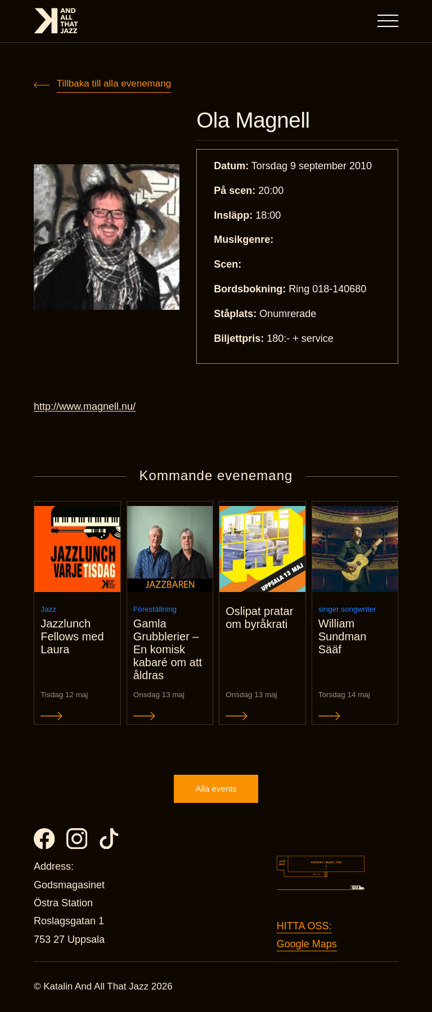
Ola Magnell (253, 121)
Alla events (215, 789)
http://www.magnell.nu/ (85, 407)
